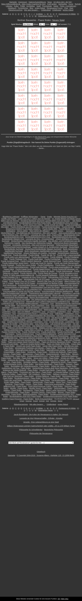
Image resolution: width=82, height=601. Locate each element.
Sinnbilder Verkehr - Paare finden (36, 362)
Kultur (16, 6)
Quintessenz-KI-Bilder (67, 14)
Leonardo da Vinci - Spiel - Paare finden (46, 235)
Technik (78, 4)
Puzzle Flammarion (69, 259)
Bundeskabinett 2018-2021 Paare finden (25, 396)
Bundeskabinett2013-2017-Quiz (37, 237)
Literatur (9, 6)
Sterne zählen (22, 231)
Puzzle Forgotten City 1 (11, 277)
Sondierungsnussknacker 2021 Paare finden (60, 396)
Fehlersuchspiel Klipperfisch (67, 245)
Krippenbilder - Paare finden (15, 352)
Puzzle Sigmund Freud (52, 261)
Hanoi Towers (58, 231)
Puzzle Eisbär (34, 255)
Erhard (22, 401)
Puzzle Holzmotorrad (64, 271)
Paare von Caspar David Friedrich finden (24, 342)
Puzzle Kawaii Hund (23, 269)
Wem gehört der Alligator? (39, 231)
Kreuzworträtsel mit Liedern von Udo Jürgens (61, 289)
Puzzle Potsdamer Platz (11, 332)
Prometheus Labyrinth (71, 293)
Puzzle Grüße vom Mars (68, 275)
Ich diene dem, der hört (62, 2)
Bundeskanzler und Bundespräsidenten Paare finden (22, 336)
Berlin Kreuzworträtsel (43, 399)
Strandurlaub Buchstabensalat (16, 297)
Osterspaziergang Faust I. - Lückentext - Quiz (35, 314)
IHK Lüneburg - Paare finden (40, 374)
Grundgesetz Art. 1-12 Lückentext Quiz (26, 289)
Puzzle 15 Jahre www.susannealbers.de (18, 275)
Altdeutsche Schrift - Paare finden (64, 362)
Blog (31, 8)
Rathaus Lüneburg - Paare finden (66, 374)
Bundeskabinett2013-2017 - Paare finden (43, 356)
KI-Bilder (39, 14)
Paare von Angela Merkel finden (32, 344)
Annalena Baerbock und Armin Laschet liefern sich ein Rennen (45, 221)
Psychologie (47, 6)
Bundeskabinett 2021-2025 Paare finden (35, 223)
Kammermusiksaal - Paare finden (37, 380)
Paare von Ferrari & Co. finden (50, 340)
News (49, 2)
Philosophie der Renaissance (40, 433)
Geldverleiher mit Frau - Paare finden (16, 368)
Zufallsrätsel (46, 10)
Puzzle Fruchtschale (52, 259)
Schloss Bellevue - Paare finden (48, 376)
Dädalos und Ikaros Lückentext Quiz (53, 328)
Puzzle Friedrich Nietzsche (30, 261)
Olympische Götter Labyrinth (14, 295)
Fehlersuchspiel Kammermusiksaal (17, 247)
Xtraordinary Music (45, 16)
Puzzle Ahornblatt (20, 255)
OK (59, 599)
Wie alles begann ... (32, 10)
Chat (66, 8)
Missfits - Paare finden (19, 388)
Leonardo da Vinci (26, 418)
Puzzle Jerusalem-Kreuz (68, 273)
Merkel (60, 401)
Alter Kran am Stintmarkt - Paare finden (18, 376)
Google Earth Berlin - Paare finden (52, 370)
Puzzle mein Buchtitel (38, 267)
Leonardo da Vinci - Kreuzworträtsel (40, 239)
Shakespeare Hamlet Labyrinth (39, 295)
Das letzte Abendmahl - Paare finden (49, 364)
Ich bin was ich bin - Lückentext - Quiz (64, 322)
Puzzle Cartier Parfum (71, 261)
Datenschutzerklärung (37, 2)
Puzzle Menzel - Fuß (67, 229)
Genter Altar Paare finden (52, 346)
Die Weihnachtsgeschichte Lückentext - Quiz (24, 310)
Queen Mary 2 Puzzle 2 (53, 330)
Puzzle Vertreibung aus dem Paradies (25, 227)
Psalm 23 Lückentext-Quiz (69, 299)
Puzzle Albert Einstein (40, 257)
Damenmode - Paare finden (43, 382)
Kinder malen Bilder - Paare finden (17, 382)
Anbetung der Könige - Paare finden (22, 360)
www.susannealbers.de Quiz (70, 233)
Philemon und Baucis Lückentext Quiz (22, 328)
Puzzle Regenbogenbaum (22, 271)
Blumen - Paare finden (66, 392)
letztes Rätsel (68, 10)
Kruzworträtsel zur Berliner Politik (50, 283)
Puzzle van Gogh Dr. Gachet (41, 263)
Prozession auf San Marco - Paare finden (35, 372)
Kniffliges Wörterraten (29, 217)
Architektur (30, 6)
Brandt (35, 401)
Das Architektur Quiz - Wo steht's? (15, 235)
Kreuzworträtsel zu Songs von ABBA (15, 299)
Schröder (53, 401)
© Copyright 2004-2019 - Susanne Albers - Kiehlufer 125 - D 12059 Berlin (45, 455)
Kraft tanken (52, 4)
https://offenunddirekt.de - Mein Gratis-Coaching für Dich (23, 4)
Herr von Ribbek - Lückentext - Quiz (31, 312)
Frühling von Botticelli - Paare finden (63, 352)
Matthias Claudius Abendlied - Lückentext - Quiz (22, 320)
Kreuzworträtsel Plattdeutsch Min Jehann (62, 285)
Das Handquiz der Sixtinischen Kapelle (37, 243)
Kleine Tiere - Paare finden (66, 382)
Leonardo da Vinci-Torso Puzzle (34, 277)
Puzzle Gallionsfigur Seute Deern (15, 263)
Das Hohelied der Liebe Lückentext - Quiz (33, 306)
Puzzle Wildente (56, 257)
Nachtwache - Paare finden (34, 390)
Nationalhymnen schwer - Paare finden (61, 350)
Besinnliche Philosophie (53, 430)
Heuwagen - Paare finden (11, 394)
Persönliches (23, 8)
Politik (22, 6)
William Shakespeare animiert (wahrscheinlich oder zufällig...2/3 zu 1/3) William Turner (41, 426)
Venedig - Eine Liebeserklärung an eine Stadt (41, 422)
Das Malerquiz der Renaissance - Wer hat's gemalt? (36, 233)
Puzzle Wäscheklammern (18, 267)
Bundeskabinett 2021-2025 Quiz (65, 223)
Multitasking (10, 231)
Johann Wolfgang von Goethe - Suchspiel (39, 253)
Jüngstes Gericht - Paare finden (43, 392)
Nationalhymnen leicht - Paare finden (30, 350)
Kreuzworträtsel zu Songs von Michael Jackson (21, 291)
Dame (43, 217)
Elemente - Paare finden (14, 384)
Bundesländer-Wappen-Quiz (13, 239)
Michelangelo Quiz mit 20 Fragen (37, 279)
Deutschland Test (8, 233)
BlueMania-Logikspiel (11, 217)
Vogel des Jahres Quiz (22, 326)
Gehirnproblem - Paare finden (65, 388)
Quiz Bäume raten (26, 324)
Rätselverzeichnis (16, 10)
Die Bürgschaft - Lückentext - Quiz (65, 318)
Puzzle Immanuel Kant (10, 261)
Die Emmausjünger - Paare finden (55, 378)
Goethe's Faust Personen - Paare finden (18, 399)
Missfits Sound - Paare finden (40, 388)
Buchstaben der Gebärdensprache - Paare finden (30, 366)
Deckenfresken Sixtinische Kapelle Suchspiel (28, 241)
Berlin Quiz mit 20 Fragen (25, 283)
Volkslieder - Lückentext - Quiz (67, 314)
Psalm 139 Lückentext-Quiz (14, 301)
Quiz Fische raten (42, 324)
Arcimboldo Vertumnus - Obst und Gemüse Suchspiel (33, 245)
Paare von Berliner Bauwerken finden (56, 342)
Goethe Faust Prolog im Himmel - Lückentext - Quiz (27, 322)
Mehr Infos (64, 599)
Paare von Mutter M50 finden (58, 344)
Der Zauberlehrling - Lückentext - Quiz (35, 318)
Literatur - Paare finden (12, 354)
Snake (49, 217)
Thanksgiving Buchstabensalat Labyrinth (45, 293)
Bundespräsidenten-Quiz (14, 237)
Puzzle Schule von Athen (54, 225)
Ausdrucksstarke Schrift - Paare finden (18, 364)
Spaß (38, 6)
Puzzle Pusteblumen (46, 265)
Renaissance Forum (55, 8)
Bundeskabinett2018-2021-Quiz (64, 237)
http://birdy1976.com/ (42, 137)
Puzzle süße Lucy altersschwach (17, 257)
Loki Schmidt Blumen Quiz (60, 324)
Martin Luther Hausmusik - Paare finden (61, 390)
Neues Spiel (58, 20)
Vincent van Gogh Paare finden (28, 346)
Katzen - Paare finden (34, 384)
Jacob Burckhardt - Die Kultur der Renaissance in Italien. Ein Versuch (41, 415)
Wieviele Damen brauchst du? (65, 217)
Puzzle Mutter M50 (49, 229)
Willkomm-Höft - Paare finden (15, 386)
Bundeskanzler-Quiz (72, 235)
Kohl (47, 401)
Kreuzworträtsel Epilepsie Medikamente (57, 291)
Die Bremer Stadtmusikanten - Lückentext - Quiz (35, 304)
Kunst (71, 4)
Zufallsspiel (56, 10)
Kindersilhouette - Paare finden (17, 392)
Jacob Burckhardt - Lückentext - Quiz (40, 308)
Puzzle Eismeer (68, 227)
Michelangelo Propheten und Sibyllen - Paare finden (35, 348)
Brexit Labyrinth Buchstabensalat (65, 295)
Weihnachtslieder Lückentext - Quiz (58, 310)
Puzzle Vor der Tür (48, 255)
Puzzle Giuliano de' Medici (44, 271)
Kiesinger (29, 401)
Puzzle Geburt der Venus (11, 225)
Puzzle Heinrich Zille (28, 273)
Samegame (70, 231)
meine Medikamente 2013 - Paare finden (53, 360)
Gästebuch (12, 8)
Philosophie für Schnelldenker (31, 430)
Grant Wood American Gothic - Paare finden (45, 386)
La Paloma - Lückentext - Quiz (59, 312)
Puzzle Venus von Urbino (33, 225)
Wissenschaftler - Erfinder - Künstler (48, 418)
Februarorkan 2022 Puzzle (58, 277)
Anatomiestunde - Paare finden (58, 354)
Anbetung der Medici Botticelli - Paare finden (20, 370)
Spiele (55, 6)
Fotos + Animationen (68, 6)
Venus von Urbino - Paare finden (46, 358)
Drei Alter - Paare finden (22, 358)
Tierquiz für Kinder (10, 324)
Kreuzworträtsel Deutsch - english (31, 285)
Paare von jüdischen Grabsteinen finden (35, 338)
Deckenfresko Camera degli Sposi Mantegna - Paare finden (55, 368)
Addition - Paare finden (13, 390)
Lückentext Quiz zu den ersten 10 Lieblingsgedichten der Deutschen (28, 316)
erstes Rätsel (40, 8)
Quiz (71, 8)
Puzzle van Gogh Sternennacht (66, 263)
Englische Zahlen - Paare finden (14, 374)
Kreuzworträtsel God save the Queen (45, 287)
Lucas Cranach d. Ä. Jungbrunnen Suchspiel (49, 247)
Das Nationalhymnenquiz (42, 326)
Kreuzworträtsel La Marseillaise (16, 287)
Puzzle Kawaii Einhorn (41, 269)
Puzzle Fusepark (7, 265)
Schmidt (42, 401)
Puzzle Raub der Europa (47, 273)
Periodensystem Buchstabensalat (63, 297)
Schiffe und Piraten (8, 219)
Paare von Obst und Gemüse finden (22, 340)
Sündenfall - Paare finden (37, 352)
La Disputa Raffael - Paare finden (66, 372)
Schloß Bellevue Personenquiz (56, 336)
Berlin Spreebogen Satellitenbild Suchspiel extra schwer (46, 251)
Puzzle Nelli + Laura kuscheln (68, 255)
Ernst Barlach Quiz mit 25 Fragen (22, 281)
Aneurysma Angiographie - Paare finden (60, 384)
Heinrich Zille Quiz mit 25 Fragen (50, 281)
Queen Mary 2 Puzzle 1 (33, 330)
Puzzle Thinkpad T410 (18, 259)
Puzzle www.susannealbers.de (61, 267)
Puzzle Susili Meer (35, 259)
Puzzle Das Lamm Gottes (26, 265)
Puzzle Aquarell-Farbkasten (46, 275)
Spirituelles (62, 4)
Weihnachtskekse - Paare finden (35, 394)
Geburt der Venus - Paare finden (64, 366)
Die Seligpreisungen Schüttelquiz (44, 299)
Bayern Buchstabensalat (39, 297)
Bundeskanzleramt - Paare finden (27, 378)
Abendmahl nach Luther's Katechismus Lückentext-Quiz (48, 301)
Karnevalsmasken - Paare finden (64, 380)
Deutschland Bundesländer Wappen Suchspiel (43, 249)
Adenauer (76, 399)
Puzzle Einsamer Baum (51, 227)
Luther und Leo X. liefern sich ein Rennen (34, 219)
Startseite (13, 2)
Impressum (22, 2)
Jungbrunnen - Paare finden (34, 354)
